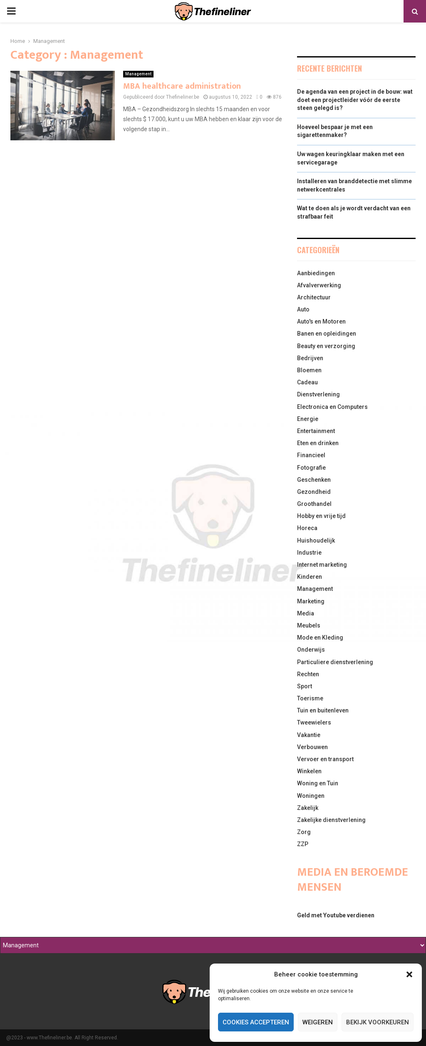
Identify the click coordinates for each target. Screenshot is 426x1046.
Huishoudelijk (316, 540)
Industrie (309, 552)
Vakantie (308, 735)
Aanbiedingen (316, 273)
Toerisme (310, 698)
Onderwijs (311, 649)
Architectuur (314, 297)
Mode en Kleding (320, 637)
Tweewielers (314, 722)
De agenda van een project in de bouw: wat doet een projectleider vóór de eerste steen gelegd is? (355, 99)
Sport (304, 686)
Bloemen (309, 370)
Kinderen (309, 576)
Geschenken (314, 479)
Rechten (308, 674)
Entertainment (316, 431)
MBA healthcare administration (182, 86)
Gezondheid (314, 491)
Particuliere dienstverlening (335, 662)
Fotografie (311, 467)
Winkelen (309, 771)
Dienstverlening (318, 394)
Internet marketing (322, 564)
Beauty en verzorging (326, 346)
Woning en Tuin (317, 783)
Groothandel (314, 504)
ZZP (302, 844)
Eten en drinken (318, 443)
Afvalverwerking (319, 285)
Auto (303, 309)
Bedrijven (310, 358)
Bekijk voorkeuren (377, 1022)
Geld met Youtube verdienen (335, 915)
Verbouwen (312, 747)
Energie (307, 419)
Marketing (310, 601)
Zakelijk (307, 807)
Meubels (308, 625)
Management (138, 74)
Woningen (310, 795)
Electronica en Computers (332, 406)
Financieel (311, 455)
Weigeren (317, 1022)
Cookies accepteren (256, 1022)
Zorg (304, 832)
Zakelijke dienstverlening (331, 820)
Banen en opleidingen (326, 333)
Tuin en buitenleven (323, 710)
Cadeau (307, 382)
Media (305, 613)
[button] (409, 974)
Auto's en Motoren (321, 321)
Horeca (307, 528)
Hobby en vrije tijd (321, 516)
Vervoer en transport (325, 759)
